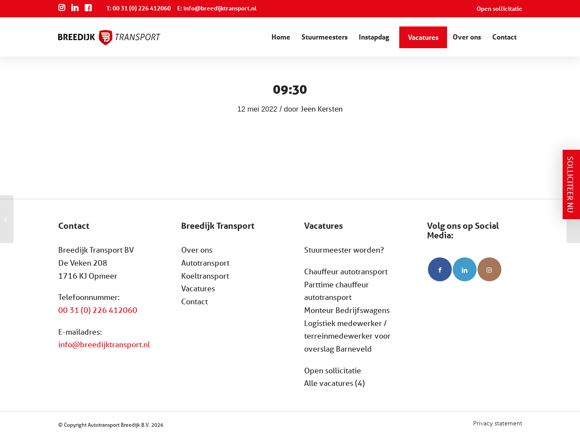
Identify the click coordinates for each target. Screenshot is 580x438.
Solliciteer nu (570, 184)
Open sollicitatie (499, 8)
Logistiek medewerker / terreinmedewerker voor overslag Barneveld (347, 335)
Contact (194, 301)
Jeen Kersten (322, 108)
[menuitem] (497, 9)
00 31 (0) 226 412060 (97, 310)
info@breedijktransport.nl (104, 344)
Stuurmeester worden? (344, 249)
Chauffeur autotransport (346, 271)
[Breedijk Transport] (109, 45)
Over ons (196, 249)
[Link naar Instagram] (489, 269)
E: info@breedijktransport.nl (217, 8)
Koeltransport (205, 275)
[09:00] (6, 219)
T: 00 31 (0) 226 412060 (138, 8)
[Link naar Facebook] (440, 269)
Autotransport (205, 262)
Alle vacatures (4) (334, 383)
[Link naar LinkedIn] (465, 269)
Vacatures (198, 288)
